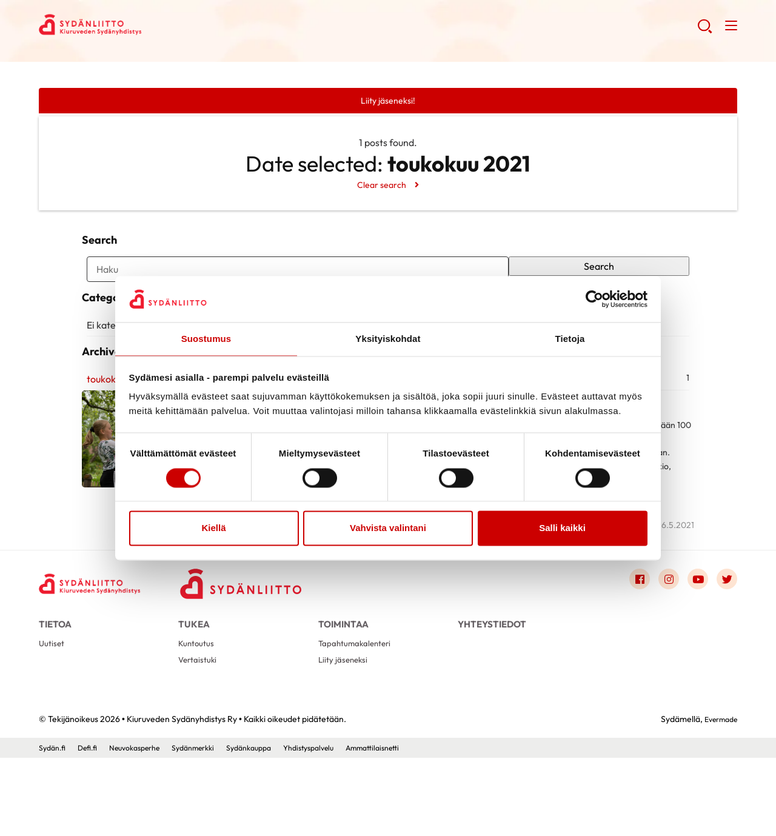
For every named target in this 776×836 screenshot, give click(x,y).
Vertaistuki (199, 736)
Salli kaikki (562, 529)
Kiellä (213, 529)
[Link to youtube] (692, 646)
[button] (702, 30)
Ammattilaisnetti (415, 826)
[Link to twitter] (725, 646)
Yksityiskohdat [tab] (387, 338)
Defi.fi (92, 826)
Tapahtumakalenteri (359, 717)
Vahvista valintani (388, 529)
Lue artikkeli (272, 584)
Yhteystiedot (492, 689)
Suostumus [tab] (206, 338)
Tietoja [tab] (570, 338)
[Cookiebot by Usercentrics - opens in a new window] (594, 298)
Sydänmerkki (213, 826)
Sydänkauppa (275, 826)
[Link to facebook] (627, 646)
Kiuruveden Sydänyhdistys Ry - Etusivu (136, 28)
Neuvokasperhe (146, 826)
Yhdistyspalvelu (342, 826)
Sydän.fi (54, 826)
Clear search (381, 187)
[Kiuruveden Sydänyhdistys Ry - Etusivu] (99, 649)
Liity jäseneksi (345, 736)
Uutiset (53, 717)
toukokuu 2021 (113, 444)
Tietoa (55, 689)
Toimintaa (343, 689)
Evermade (717, 797)
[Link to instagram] (659, 646)
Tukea (194, 689)
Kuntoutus (198, 717)
